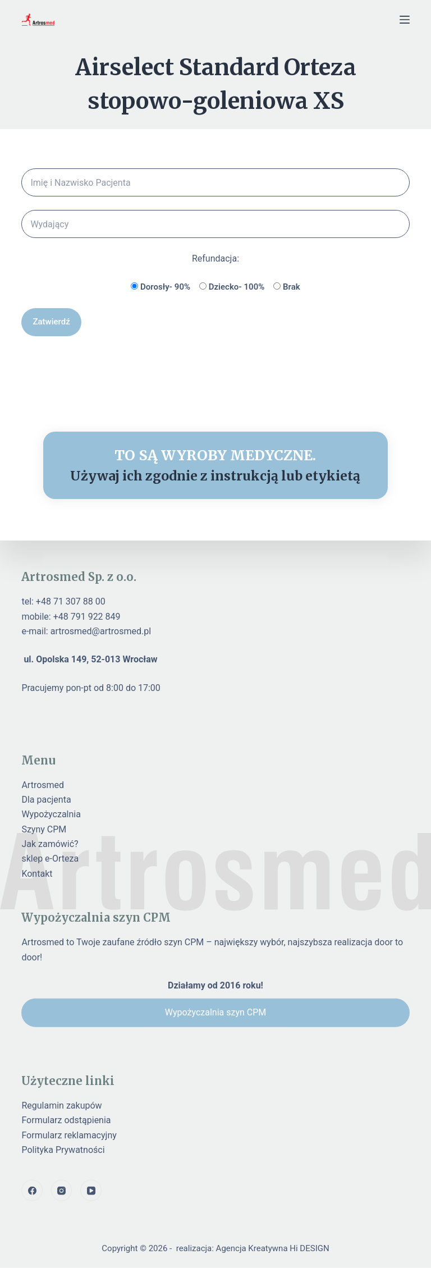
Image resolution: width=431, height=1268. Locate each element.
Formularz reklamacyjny (68, 1134)
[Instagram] (61, 1190)
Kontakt (36, 873)
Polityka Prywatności (62, 1150)
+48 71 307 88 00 (71, 601)
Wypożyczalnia (51, 814)
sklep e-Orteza (50, 858)
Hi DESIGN (309, 1248)
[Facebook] (32, 1190)
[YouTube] (91, 1190)
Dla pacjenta (46, 799)
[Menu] (405, 20)
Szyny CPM (43, 828)
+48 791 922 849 (87, 616)
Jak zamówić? (49, 844)
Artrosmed (42, 784)
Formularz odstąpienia (66, 1120)
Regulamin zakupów (61, 1105)
